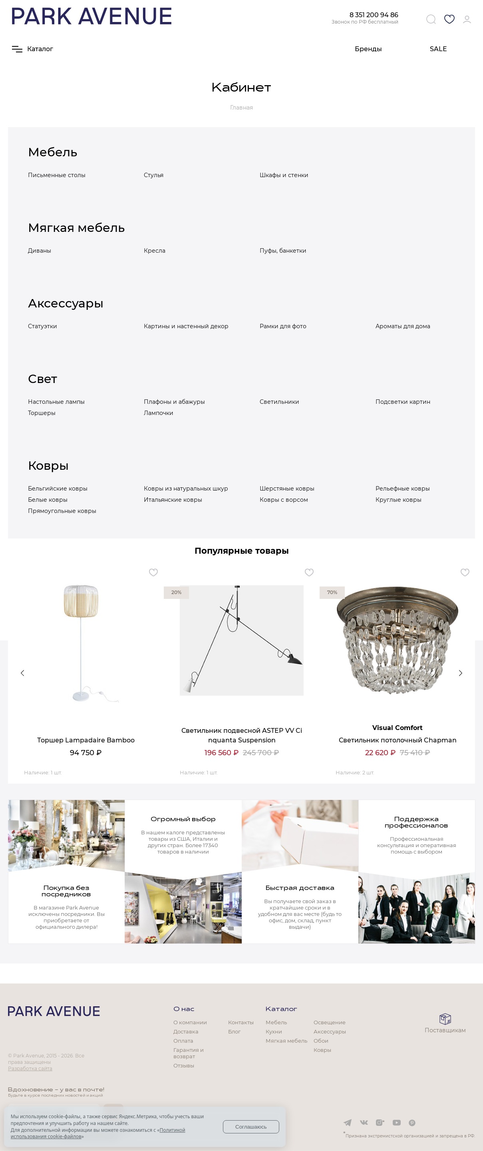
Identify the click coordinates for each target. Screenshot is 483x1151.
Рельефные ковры (403, 488)
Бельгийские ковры (57, 488)
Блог (234, 1031)
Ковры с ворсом (284, 499)
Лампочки (158, 413)
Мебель (52, 152)
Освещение (330, 1022)
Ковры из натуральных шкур (186, 488)
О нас (183, 1009)
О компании (190, 1022)
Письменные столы (56, 175)
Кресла (154, 250)
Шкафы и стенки (284, 175)
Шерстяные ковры (287, 488)
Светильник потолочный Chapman (398, 740)
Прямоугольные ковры (62, 511)
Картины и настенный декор (186, 326)
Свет (42, 378)
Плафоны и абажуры (174, 401)
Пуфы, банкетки (283, 250)
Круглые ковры (398, 499)
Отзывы (183, 1065)
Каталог (281, 1009)
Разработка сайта (30, 1068)
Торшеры (42, 413)
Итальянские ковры (173, 499)
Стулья (153, 175)
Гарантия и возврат (188, 1053)
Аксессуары (65, 303)
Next (460, 673)
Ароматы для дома (403, 326)
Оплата (183, 1040)
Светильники (279, 401)
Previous (22, 673)
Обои (321, 1040)
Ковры (48, 465)
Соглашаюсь (251, 1127)
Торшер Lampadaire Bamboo (86, 740)
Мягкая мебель (76, 227)
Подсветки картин (403, 401)
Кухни (274, 1031)
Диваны (39, 250)
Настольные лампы (56, 401)
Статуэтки (42, 326)
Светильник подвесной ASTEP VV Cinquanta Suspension (241, 735)
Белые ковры (48, 499)
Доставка (186, 1031)
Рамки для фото (283, 326)
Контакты (241, 1022)
